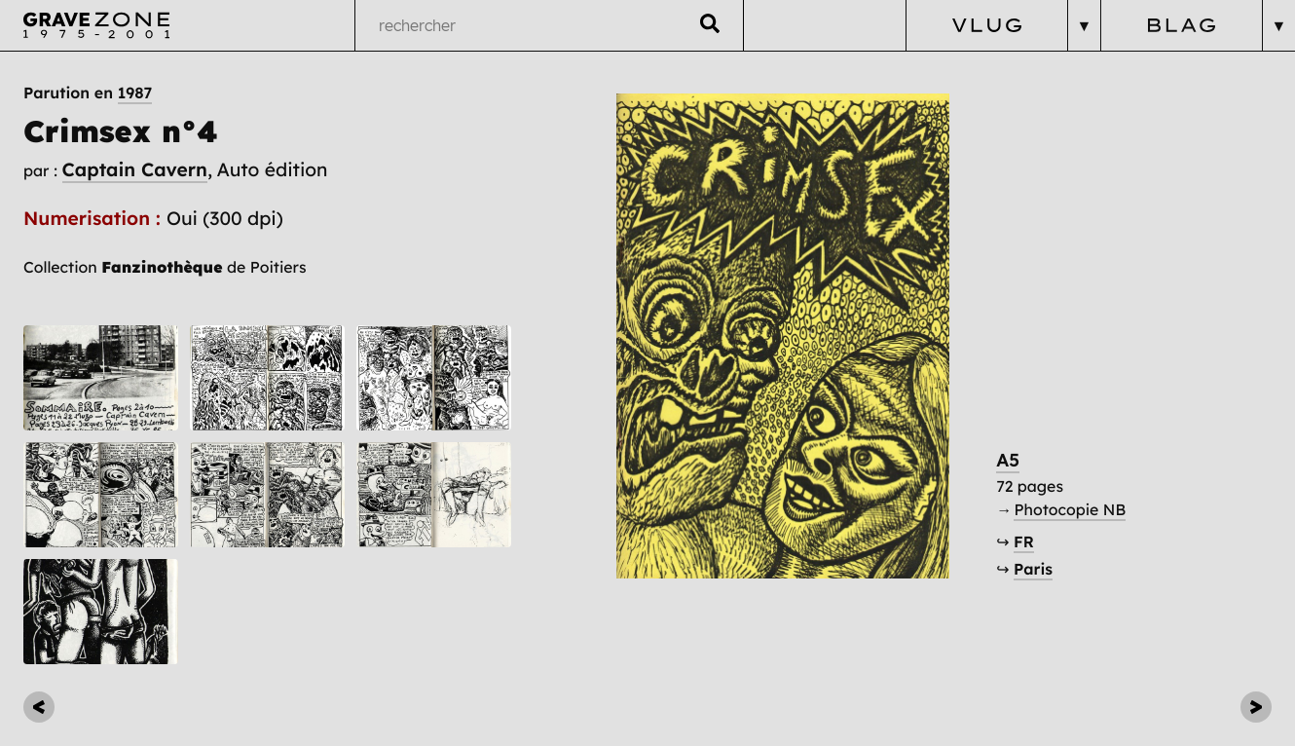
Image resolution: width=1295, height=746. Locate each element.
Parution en (87, 92)
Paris (1033, 568)
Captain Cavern (134, 169)
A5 (1007, 459)
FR (1024, 541)
